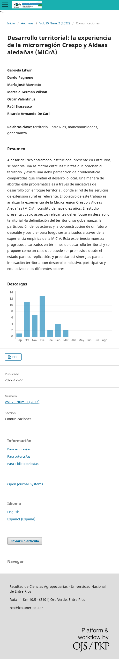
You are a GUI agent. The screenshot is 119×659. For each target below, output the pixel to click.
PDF (15, 357)
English (13, 512)
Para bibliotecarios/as (22, 463)
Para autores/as (18, 456)
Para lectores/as (18, 449)
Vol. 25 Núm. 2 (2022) (54, 23)
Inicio (11, 23)
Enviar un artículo (25, 541)
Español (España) (21, 519)
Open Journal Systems (25, 484)
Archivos (27, 23)
